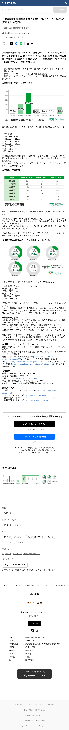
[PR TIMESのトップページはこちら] (10, 3)
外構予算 (7, 542)
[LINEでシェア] (21, 43)
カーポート (38, 537)
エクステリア (17, 537)
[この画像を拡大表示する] (11, 480)
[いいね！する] (4, 43)
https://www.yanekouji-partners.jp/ (38, 400)
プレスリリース (18, 585)
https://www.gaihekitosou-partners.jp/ (40, 398)
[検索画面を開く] (66, 3)
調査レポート (9, 513)
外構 (6, 537)
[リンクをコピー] (33, 43)
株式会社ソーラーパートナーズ (39, 585)
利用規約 (50, 704)
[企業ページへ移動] (34, 604)
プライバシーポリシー (34, 704)
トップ (6, 585)
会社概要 (18, 704)
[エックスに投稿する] (11, 43)
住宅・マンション (11, 525)
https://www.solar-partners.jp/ (37, 395)
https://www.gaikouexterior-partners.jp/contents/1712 (25, 361)
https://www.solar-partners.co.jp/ (24, 378)
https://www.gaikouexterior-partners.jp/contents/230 (21, 554)
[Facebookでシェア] (16, 43)
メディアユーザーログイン (34, 424)
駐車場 (50, 537)
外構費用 (19, 542)
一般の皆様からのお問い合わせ (34, 721)
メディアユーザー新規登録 (34, 437)
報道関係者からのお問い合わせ (34, 710)
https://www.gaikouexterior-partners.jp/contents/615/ (32, 364)
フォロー (34, 623)
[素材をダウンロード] (28, 43)
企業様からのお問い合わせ (34, 715)
